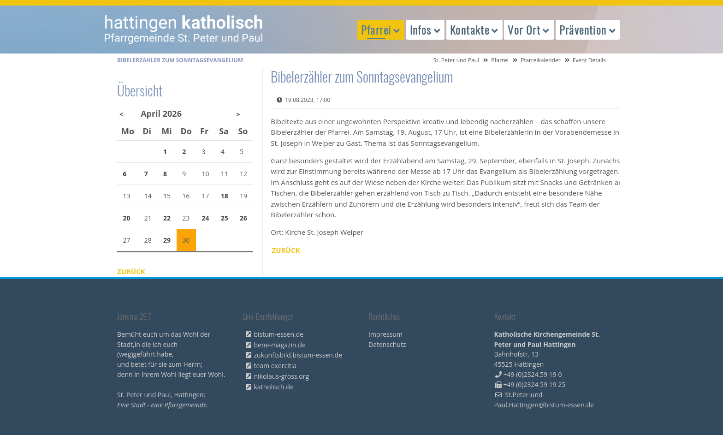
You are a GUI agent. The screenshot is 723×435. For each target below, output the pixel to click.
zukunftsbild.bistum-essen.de (298, 355)
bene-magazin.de (280, 344)
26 (243, 218)
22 (167, 218)
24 (205, 218)
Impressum (385, 334)
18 (224, 195)
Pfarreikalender (541, 60)
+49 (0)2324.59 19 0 (533, 374)
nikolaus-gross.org (281, 376)
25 (224, 218)
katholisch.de (274, 386)
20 (126, 218)
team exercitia (275, 365)
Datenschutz (387, 344)
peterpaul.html (184, 29)
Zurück (286, 250)
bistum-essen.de (279, 334)
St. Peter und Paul (456, 60)
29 (167, 240)
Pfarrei (500, 60)
